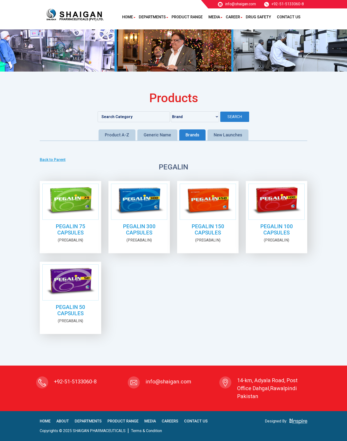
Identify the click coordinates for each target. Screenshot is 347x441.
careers (170, 421)
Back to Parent (53, 159)
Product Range (187, 17)
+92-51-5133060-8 (284, 4)
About (62, 421)
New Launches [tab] (228, 134)
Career (233, 17)
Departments (152, 17)
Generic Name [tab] (157, 134)
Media (214, 17)
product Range (123, 421)
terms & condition (146, 430)
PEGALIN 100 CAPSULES (276, 229)
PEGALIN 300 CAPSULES (139, 229)
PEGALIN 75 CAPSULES (70, 229)
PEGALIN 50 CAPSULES (70, 310)
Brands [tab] (192, 134)
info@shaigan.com (237, 4)
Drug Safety (258, 17)
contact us (196, 421)
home (45, 421)
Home (127, 17)
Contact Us (288, 17)
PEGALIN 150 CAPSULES (208, 229)
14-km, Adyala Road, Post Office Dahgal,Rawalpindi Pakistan (267, 388)
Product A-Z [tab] (117, 134)
